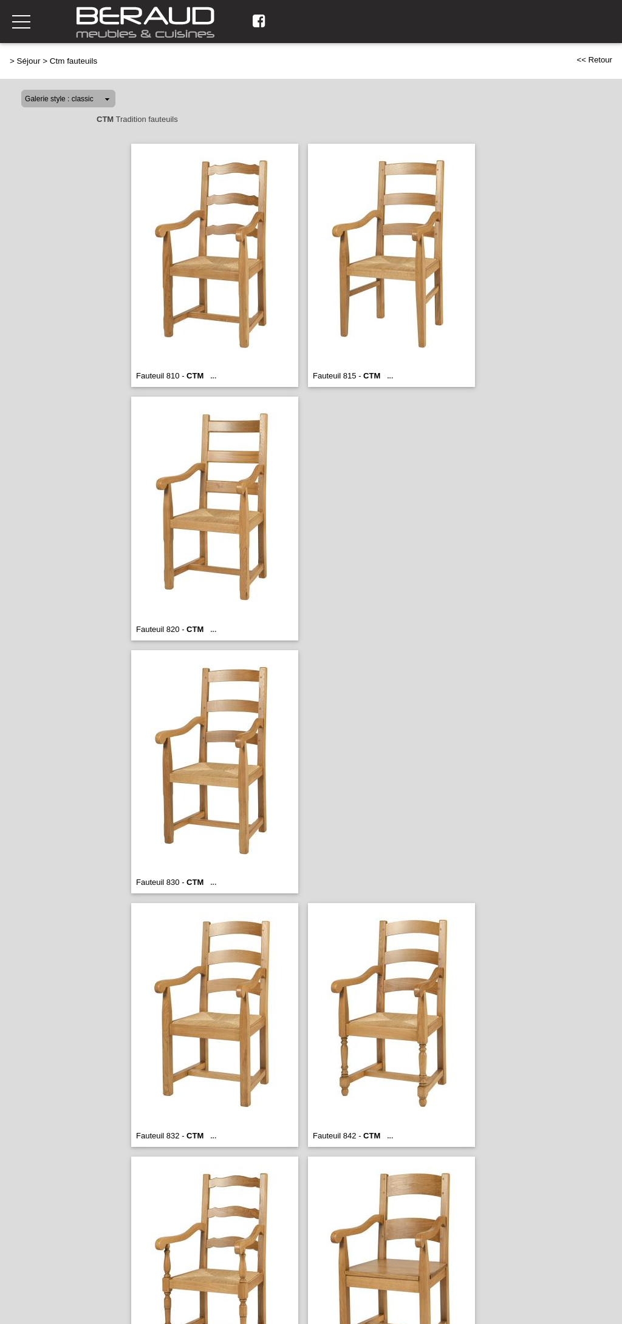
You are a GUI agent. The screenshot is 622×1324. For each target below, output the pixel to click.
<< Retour (594, 59)
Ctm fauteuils (73, 61)
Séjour (29, 61)
